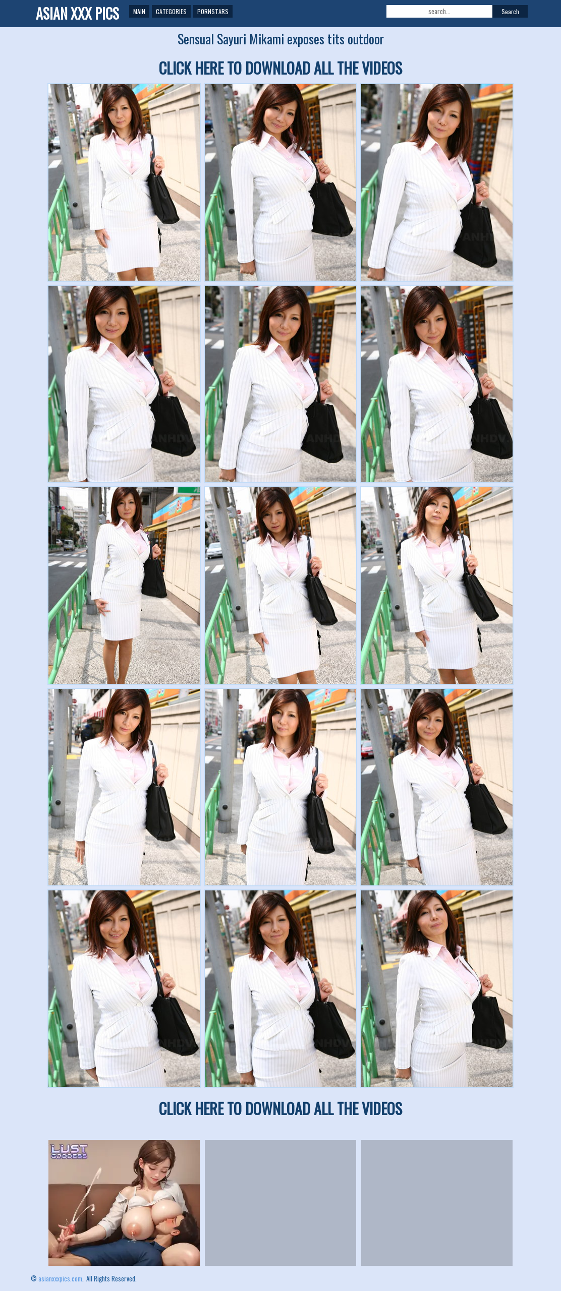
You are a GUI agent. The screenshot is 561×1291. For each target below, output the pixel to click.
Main (139, 11)
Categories (171, 11)
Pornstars (213, 11)
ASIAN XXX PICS (77, 13)
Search (510, 11)
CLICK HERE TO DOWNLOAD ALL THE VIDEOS (280, 67)
